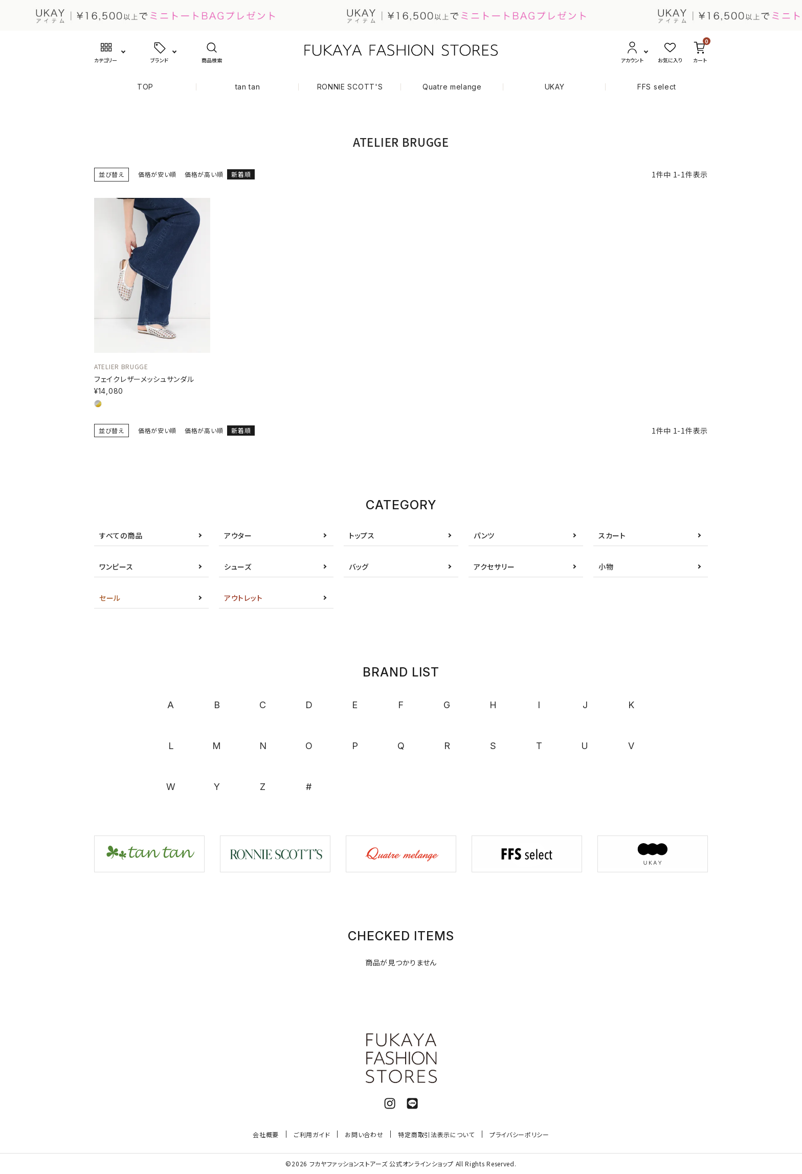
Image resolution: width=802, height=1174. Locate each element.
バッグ (359, 566)
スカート (612, 535)
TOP (145, 86)
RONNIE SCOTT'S (350, 86)
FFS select (656, 86)
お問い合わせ (364, 1134)
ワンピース (116, 566)
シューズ (238, 566)
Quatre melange (452, 86)
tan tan (247, 86)
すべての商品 (120, 535)
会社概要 (266, 1134)
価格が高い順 (204, 174)
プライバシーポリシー (519, 1134)
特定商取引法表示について (436, 1134)
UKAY (555, 86)
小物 (605, 566)
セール (110, 598)
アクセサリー (494, 566)
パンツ (484, 535)
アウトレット (243, 598)
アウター (238, 535)
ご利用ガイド (312, 1134)
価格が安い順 (157, 174)
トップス (362, 535)
